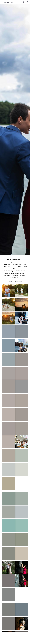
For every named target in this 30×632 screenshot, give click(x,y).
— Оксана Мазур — (9, 2)
